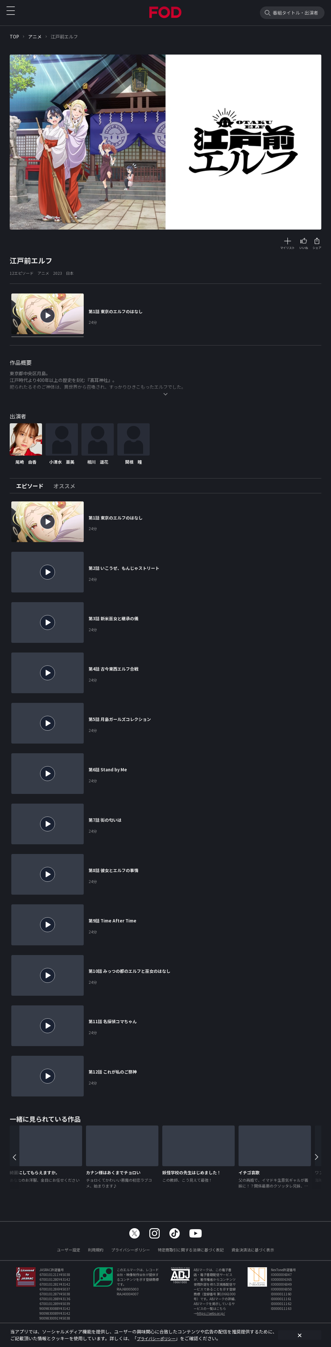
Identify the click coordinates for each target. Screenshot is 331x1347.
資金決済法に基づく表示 (252, 1249)
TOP (14, 36)
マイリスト (287, 248)
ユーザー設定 (68, 1249)
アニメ (35, 36)
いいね (303, 248)
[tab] (32, 485)
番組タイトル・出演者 (295, 12)
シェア (317, 248)
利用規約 (95, 1249)
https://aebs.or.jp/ (211, 1313)
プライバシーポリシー (130, 1249)
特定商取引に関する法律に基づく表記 (191, 1249)
